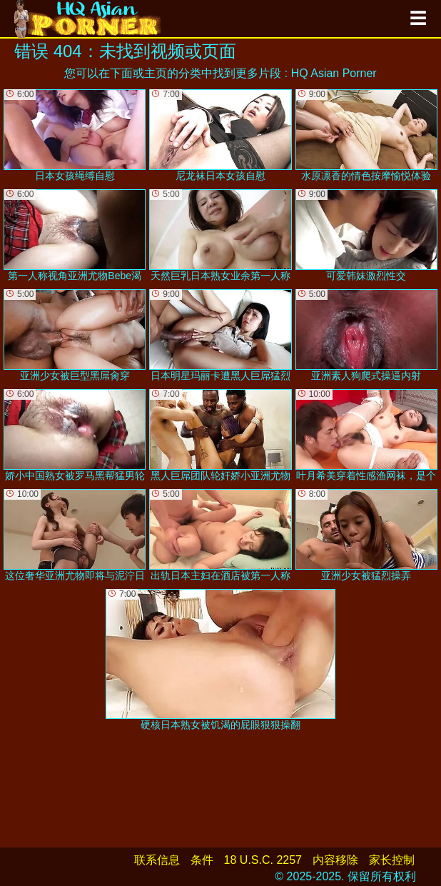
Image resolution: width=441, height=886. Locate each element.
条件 (202, 860)
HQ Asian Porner (334, 73)
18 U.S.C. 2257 (263, 860)
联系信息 (157, 860)
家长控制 (392, 860)
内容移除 (335, 860)
